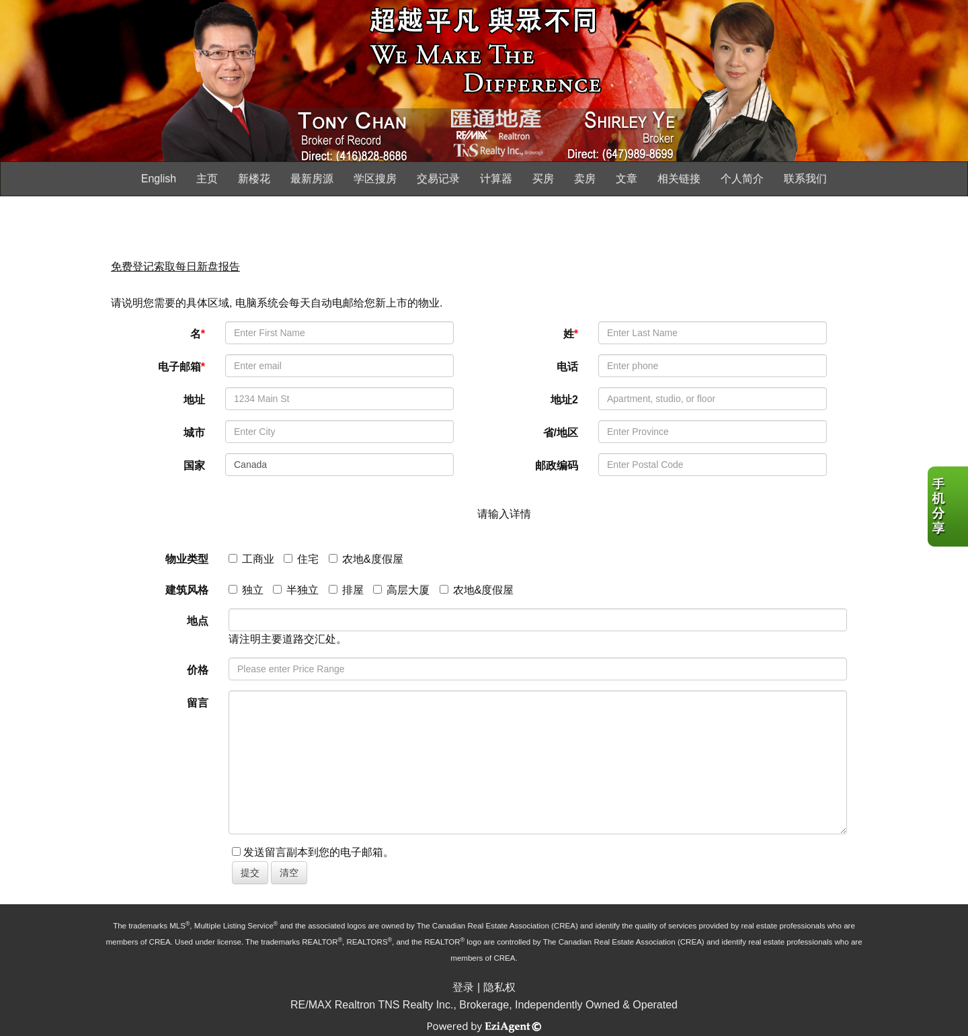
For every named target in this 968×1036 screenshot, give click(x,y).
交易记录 (438, 178)
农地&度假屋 (366, 559)
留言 (197, 703)
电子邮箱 (181, 366)
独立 (246, 590)
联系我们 (805, 178)
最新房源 (311, 178)
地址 (194, 399)
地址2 (564, 399)
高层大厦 (401, 590)
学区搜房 (375, 178)
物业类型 (186, 559)
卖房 (585, 178)
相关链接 (678, 178)
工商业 (251, 559)
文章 (626, 178)
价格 (197, 670)
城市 (194, 432)
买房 (543, 178)
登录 (463, 987)
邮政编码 (556, 465)
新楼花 (254, 178)
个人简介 (742, 178)
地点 (197, 621)
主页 (207, 178)
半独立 (296, 590)
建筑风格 (186, 590)
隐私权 (499, 987)
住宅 (301, 559)
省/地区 (560, 432)
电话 (567, 366)
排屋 (346, 590)
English (158, 178)
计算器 (496, 178)
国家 (194, 465)
